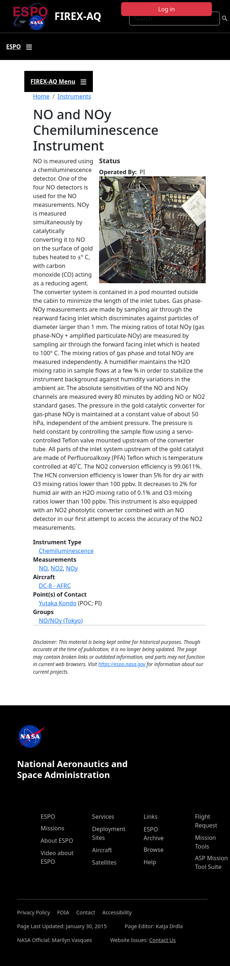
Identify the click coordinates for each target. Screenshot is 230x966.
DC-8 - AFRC (55, 586)
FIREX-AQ (77, 16)
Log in (166, 9)
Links (151, 817)
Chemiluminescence (66, 551)
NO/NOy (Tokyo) (61, 621)
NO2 (57, 568)
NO (43, 568)
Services (103, 817)
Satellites (104, 862)
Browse (154, 850)
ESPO (48, 817)
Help (150, 862)
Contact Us (162, 940)
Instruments (74, 96)
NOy (72, 568)
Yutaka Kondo (58, 603)
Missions (52, 828)
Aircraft (102, 850)
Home (41, 96)
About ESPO (57, 841)
